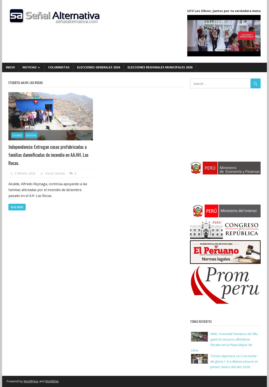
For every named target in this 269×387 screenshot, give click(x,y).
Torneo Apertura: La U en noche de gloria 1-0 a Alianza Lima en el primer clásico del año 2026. (233, 361)
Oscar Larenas (55, 173)
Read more (17, 207)
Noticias (29, 67)
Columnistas (59, 67)
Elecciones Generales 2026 (98, 67)
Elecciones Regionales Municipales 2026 (160, 67)
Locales (17, 135)
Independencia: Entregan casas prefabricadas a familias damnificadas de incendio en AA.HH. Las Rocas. (48, 154)
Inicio (10, 67)
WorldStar (52, 381)
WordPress (31, 381)
